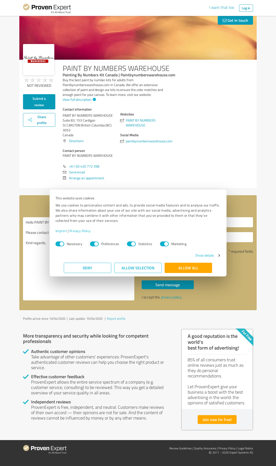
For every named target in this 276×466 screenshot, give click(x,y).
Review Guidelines (180, 448)
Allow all (188, 268)
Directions (76, 140)
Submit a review (39, 101)
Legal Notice (245, 448)
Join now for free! (217, 419)
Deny (87, 268)
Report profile (116, 318)
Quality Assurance (205, 448)
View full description (79, 99)
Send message (167, 284)
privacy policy (171, 297)
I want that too (221, 7)
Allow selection (138, 268)
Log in (246, 8)
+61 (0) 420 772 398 (84, 166)
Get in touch (235, 20)
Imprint (69, 230)
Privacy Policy (88, 230)
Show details (196, 255)
